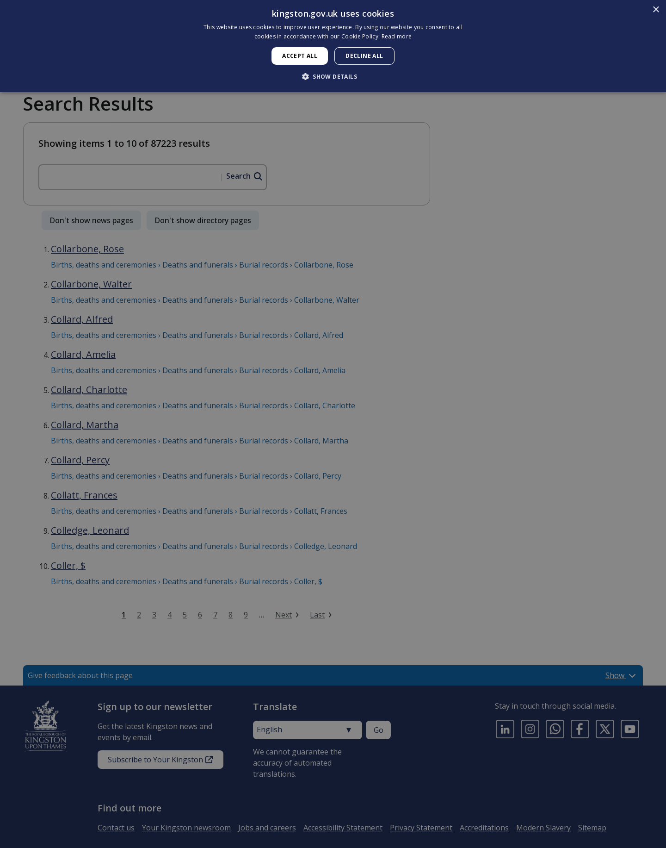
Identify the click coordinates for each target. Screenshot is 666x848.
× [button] (655, 9)
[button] (333, 76)
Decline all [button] (364, 56)
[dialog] (333, 46)
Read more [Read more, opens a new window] (397, 36)
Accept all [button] (299, 56)
